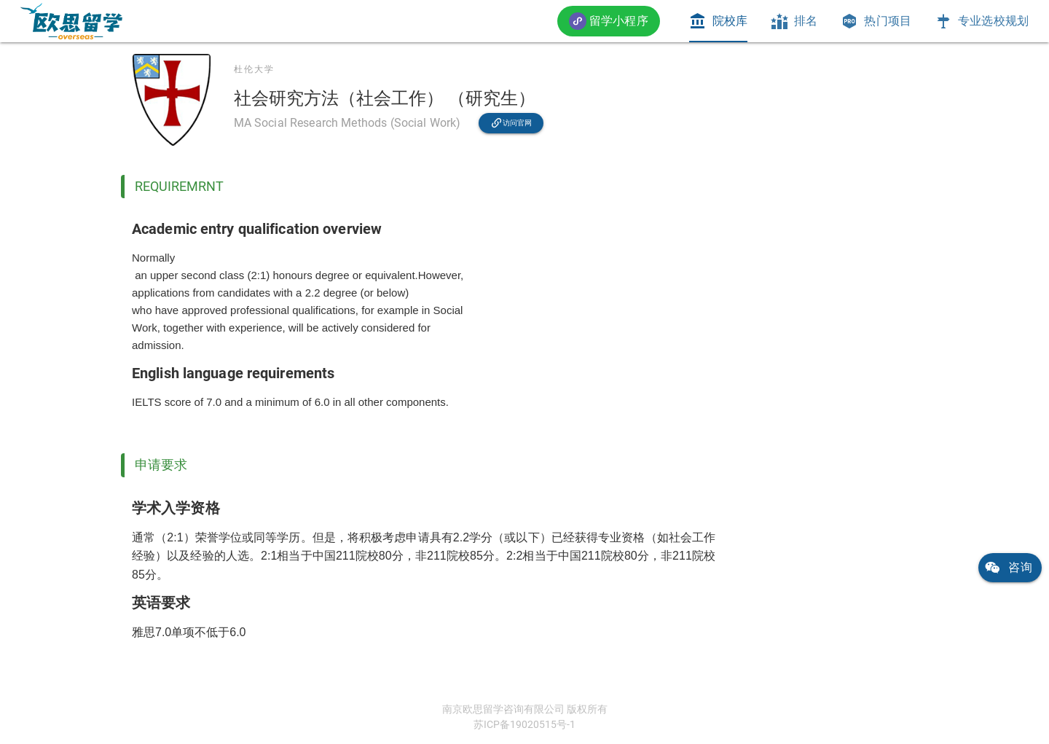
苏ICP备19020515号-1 (524, 724)
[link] (71, 21)
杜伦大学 (254, 69)
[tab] (718, 21)
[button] (608, 21)
